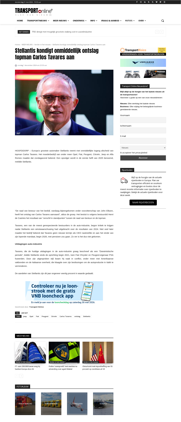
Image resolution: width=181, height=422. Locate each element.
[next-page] (21, 376)
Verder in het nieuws (42, 44)
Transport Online (36, 307)
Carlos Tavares (66, 316)
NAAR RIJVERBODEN (143, 202)
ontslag (77, 316)
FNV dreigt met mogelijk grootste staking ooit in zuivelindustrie (65, 32)
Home (17, 44)
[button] (162, 20)
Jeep (25, 316)
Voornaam (125, 115)
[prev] (157, 32)
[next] (161, 32)
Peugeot (45, 316)
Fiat (37, 316)
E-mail (123, 136)
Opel (31, 316)
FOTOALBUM (22, 387)
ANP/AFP (24, 313)
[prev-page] (17, 376)
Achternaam (125, 125)
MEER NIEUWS (27, 44)
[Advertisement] (64, 187)
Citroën (54, 316)
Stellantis (86, 316)
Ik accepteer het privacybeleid (133, 152)
